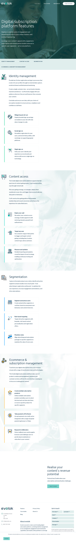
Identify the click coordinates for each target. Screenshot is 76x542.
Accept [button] (6, 538)
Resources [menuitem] (57, 3)
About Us (35, 498)
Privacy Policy (36, 495)
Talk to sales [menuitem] (68, 3)
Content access (24, 61)
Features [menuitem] (37, 3)
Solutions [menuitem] (47, 3)
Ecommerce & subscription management (14, 66)
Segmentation (38, 61)
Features (22, 495)
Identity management (8, 61)
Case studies (23, 498)
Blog (21, 501)
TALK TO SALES (53, 479)
